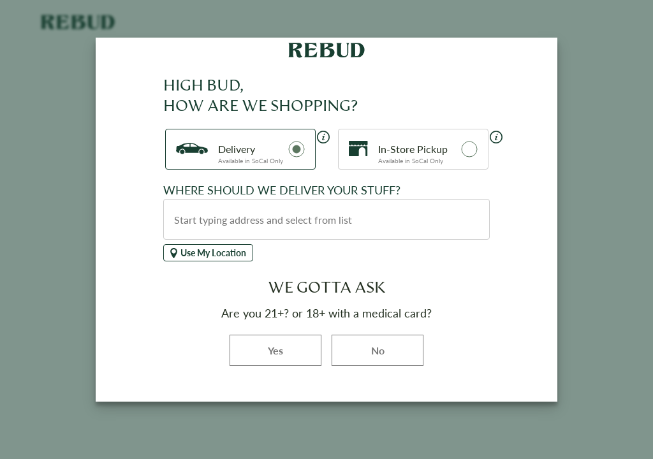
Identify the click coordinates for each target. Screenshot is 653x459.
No (378, 350)
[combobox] (326, 219)
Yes (294, 349)
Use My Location (208, 252)
